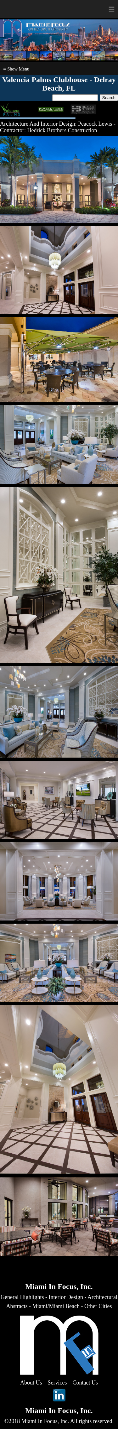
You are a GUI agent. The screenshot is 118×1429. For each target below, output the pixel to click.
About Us (31, 1382)
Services (57, 1382)
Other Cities (98, 1306)
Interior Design (66, 1297)
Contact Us (85, 1382)
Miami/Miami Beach (56, 1306)
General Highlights (22, 1297)
